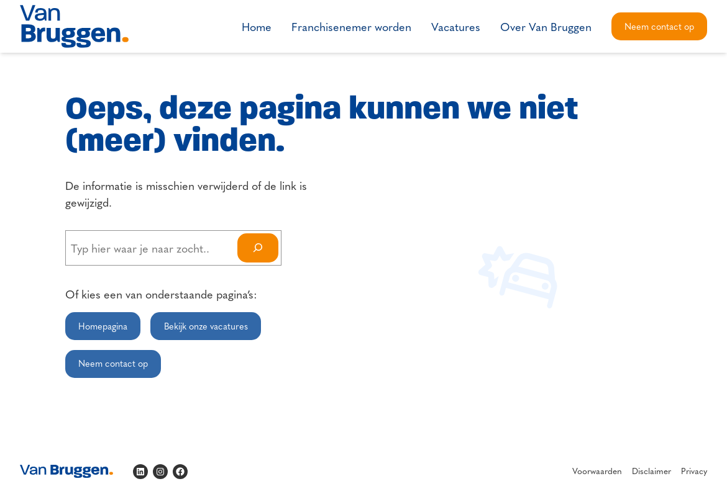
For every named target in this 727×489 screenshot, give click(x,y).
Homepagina (102, 326)
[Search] (257, 247)
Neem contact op (659, 26)
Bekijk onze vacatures (206, 326)
